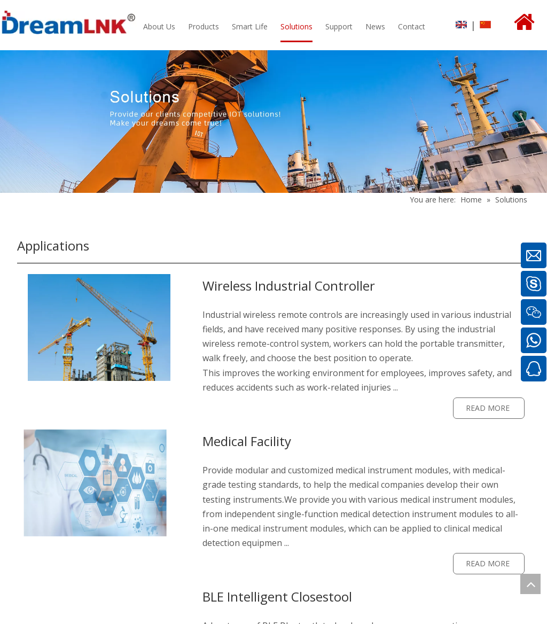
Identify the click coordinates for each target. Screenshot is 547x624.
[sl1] (99, 483)
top (530, 584)
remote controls (310, 315)
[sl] (99, 327)
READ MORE (489, 408)
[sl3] (98, 593)
